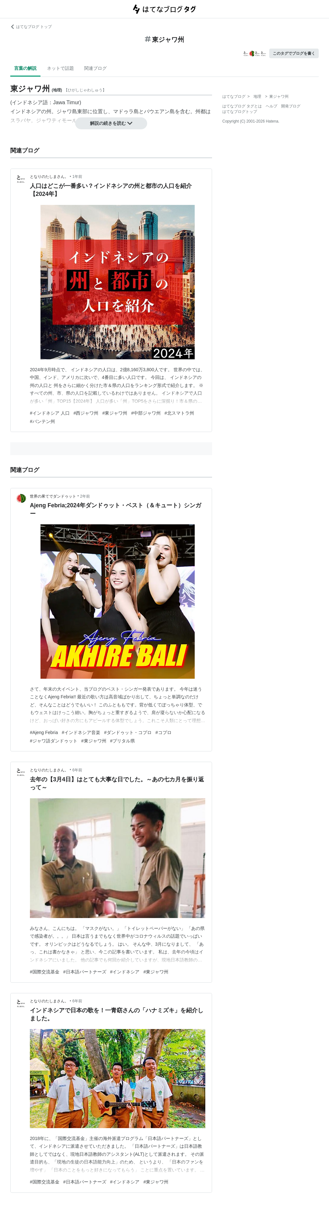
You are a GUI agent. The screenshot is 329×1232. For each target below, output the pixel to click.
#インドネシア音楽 (81, 732)
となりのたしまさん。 (49, 176)
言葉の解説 (25, 68)
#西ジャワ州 (86, 413)
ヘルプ (271, 106)
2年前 (85, 496)
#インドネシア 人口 (50, 413)
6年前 (77, 770)
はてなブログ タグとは (242, 106)
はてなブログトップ (239, 111)
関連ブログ (95, 68)
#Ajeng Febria (44, 732)
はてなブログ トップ (31, 26)
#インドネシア (125, 971)
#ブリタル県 (122, 740)
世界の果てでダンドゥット (53, 496)
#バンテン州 (42, 421)
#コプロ (164, 732)
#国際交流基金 (44, 971)
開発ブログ (290, 106)
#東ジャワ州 (114, 413)
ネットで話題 (60, 68)
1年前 (77, 176)
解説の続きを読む (111, 123)
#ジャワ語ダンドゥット (53, 740)
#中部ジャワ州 (146, 413)
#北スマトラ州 (179, 413)
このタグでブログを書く (294, 53)
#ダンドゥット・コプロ (128, 732)
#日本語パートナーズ (84, 971)
